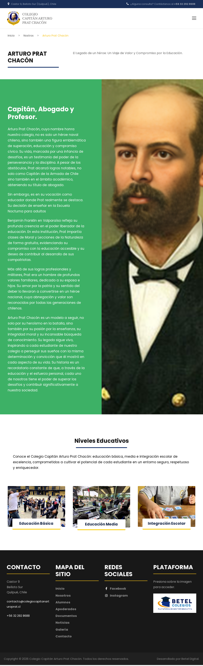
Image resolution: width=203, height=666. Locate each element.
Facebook (115, 589)
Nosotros (63, 596)
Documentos (66, 617)
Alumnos (63, 603)
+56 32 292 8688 (184, 4)
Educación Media (101, 525)
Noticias (62, 623)
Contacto (64, 637)
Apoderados (66, 610)
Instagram (116, 596)
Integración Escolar (166, 524)
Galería (62, 630)
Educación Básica (36, 524)
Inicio (60, 589)
